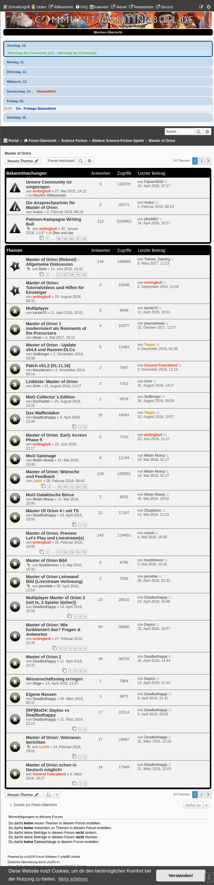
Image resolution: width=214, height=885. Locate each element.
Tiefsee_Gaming (157, 259)
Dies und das (63, 233)
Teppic (149, 345)
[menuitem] (60, 7)
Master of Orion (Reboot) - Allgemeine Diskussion (52, 262)
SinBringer (41, 354)
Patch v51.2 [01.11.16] (48, 365)
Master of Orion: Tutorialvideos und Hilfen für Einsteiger (55, 288)
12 (64, 274)
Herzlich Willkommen (49, 195)
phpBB (28, 856)
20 (71, 239)
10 (64, 487)
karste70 (39, 313)
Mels (43, 269)
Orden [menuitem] (41, 7)
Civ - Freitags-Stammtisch (36, 108)
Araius (38, 212)
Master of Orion (18, 153)
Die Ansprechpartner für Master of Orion (50, 205)
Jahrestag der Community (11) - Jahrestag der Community (52, 53)
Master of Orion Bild (46, 560)
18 (58, 239)
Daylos (149, 625)
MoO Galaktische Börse (50, 494)
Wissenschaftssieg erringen (54, 679)
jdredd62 (151, 219)
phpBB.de (53, 862)
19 (64, 239)
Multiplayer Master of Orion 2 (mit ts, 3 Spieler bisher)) (55, 600)
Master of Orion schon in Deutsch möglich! (51, 767)
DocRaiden (41, 401)
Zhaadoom (152, 510)
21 (77, 239)
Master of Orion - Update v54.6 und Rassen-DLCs (51, 347)
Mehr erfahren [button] (73, 878)
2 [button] (201, 160)
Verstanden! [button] (181, 875)
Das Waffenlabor (43, 413)
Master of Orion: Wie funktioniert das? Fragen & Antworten (53, 630)
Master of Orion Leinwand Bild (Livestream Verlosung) (54, 579)
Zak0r (37, 481)
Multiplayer (37, 308)
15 (84, 274)
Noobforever (49, 565)
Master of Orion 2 (43, 656)
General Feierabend (160, 365)
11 (58, 274)
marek (149, 533)
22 (84, 239)
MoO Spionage (41, 455)
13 (71, 274)
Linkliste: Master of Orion (52, 381)
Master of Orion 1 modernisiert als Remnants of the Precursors (56, 328)
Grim (36, 386)
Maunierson (42, 370)
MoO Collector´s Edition (50, 397)
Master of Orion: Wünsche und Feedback (52, 474)
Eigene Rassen (41, 694)
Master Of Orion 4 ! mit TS (52, 510)
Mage (37, 683)
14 (77, 274)
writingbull (42, 191)
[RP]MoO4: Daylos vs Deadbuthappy (47, 712)
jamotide (46, 586)
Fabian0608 (153, 182)
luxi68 (44, 747)
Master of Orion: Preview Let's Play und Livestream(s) (55, 535)
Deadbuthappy (44, 417)
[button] (208, 160)
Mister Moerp (43, 460)
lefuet (37, 337)
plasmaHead (154, 323)
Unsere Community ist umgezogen (48, 184)
